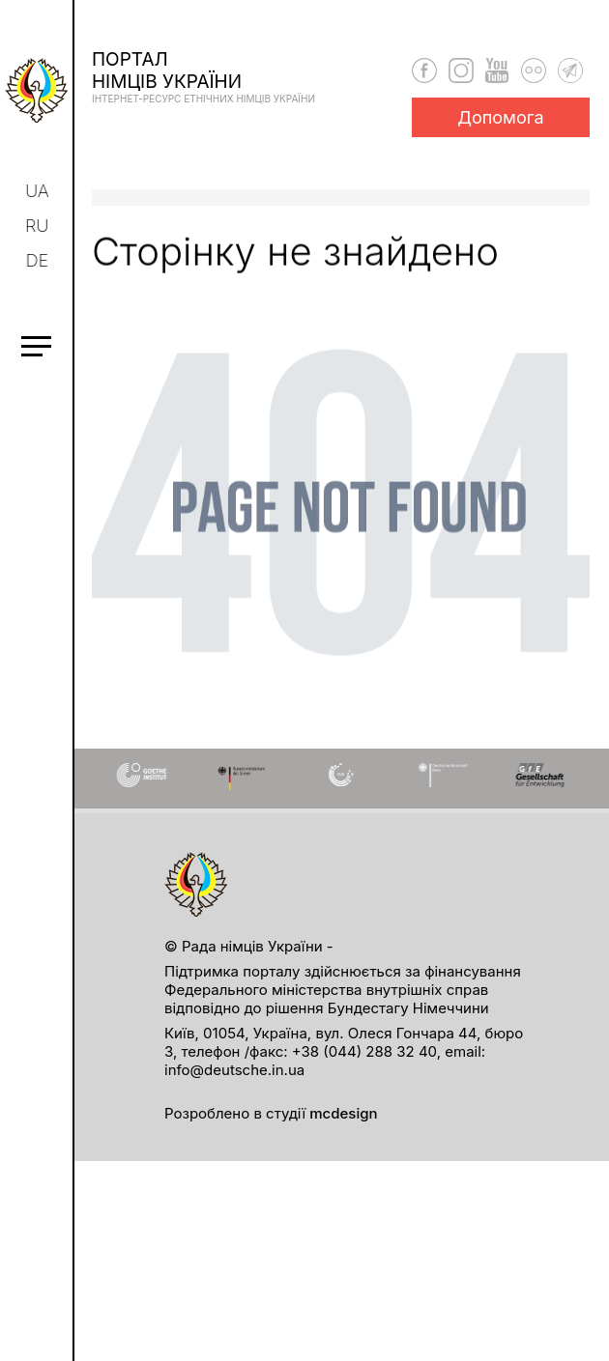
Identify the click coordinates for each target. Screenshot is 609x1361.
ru (38, 225)
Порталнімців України (203, 76)
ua (39, 191)
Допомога (500, 117)
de (39, 260)
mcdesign (343, 1113)
